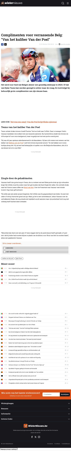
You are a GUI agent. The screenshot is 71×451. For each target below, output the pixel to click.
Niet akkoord (11, 252)
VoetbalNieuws (66, 443)
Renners (4, 409)
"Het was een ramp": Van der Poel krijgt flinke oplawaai (33, 122)
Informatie (5, 414)
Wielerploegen (7, 403)
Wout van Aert (29, 187)
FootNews (57, 443)
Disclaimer (50, 443)
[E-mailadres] (51, 394)
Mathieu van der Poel (16, 143)
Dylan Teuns (19, 258)
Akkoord (9, 248)
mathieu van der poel (7, 258)
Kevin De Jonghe (64, 44)
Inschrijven (65, 394)
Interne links (6, 419)
